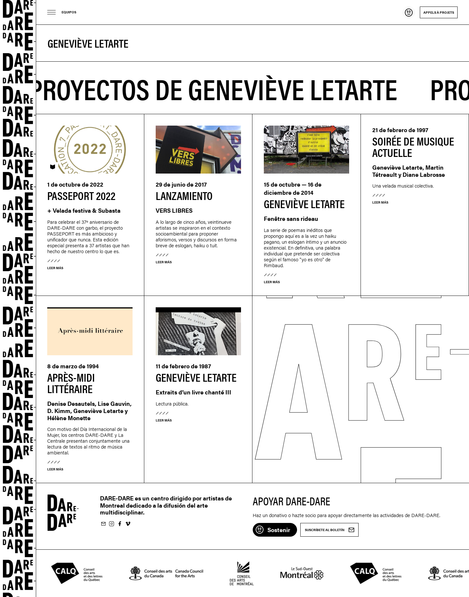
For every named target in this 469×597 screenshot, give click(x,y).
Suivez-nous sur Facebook (119, 524)
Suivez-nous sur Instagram (111, 524)
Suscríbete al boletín (103, 524)
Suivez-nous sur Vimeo (127, 524)
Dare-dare (18, 298)
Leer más (55, 268)
